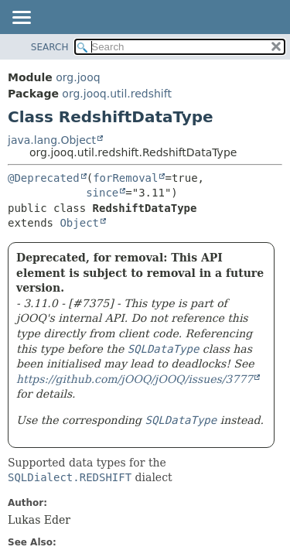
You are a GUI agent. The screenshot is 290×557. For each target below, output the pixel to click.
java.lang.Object (52, 140)
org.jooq (78, 77)
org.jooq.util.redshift (117, 93)
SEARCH (50, 47)
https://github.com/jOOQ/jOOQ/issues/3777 (134, 379)
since (102, 192)
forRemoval (125, 178)
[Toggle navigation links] (21, 18)
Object (79, 223)
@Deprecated (44, 178)
